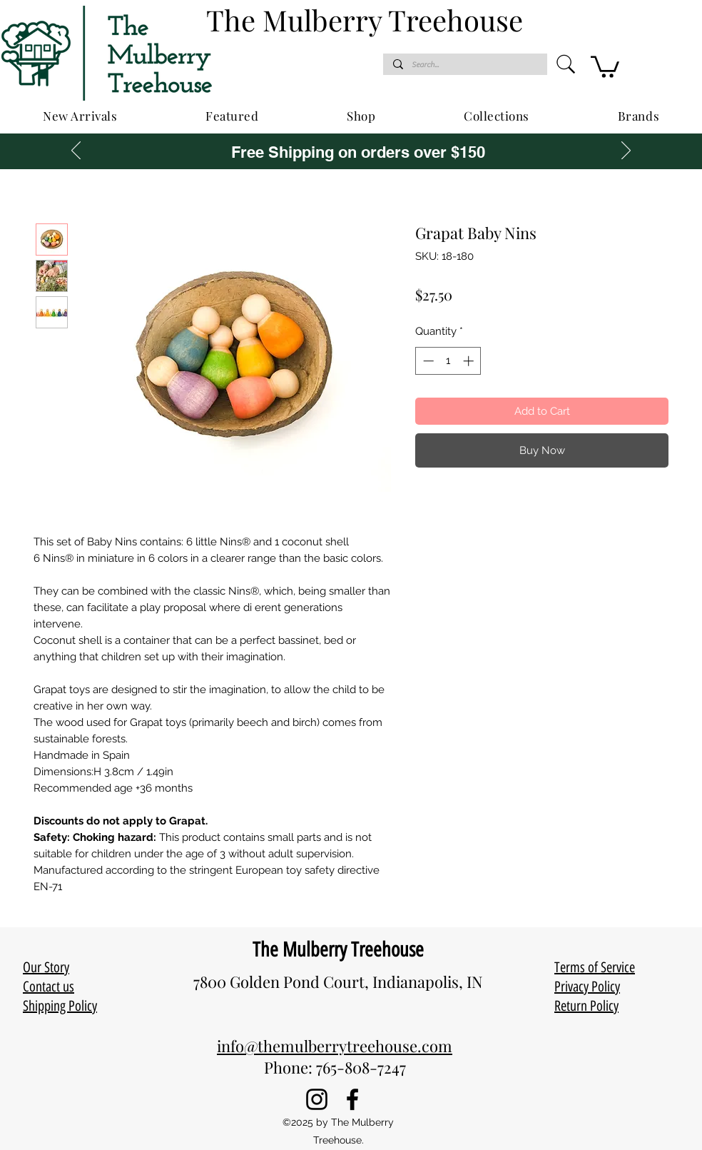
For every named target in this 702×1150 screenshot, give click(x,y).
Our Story (46, 967)
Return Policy (586, 1005)
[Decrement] (427, 361)
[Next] (626, 151)
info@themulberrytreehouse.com (334, 1045)
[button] (605, 66)
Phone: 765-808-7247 (335, 1067)
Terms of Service (594, 967)
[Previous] (76, 151)
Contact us (48, 986)
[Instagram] (316, 1099)
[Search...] (464, 65)
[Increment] (469, 361)
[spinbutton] (448, 361)
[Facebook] (352, 1099)
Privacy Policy (587, 986)
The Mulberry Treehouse (338, 949)
